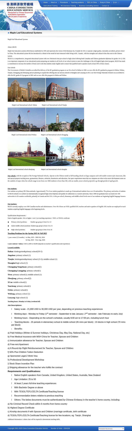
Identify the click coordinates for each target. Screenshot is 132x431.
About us (54, 2)
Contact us (105, 6)
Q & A (115, 2)
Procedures (64, 2)
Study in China (105, 2)
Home (45, 2)
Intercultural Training (50, 6)
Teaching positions (77, 2)
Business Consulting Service (89, 6)
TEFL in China (92, 2)
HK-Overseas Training (68, 6)
